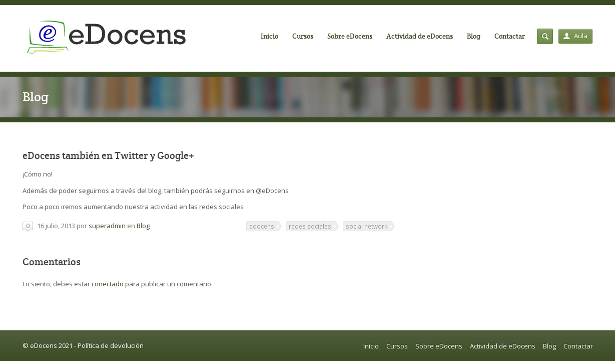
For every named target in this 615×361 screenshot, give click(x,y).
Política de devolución (111, 345)
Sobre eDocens (349, 36)
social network (366, 226)
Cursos (302, 36)
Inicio (269, 36)
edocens (261, 226)
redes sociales (310, 226)
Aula (575, 35)
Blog (473, 36)
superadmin (107, 225)
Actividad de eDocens (419, 36)
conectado (108, 283)
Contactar (509, 36)
